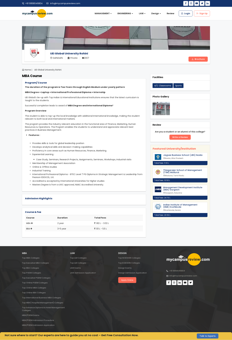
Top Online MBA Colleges (34, 287)
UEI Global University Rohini (47, 69)
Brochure (198, 59)
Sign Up (202, 13)
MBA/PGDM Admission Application (38, 325)
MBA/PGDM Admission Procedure (38, 320)
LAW (142, 13)
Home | (28, 69)
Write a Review (180, 137)
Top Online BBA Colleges (34, 292)
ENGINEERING (125, 13)
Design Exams (125, 268)
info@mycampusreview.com (65, 3)
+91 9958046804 (34, 3)
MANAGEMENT (103, 13)
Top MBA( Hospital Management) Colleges (42, 302)
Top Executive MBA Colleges (35, 263)
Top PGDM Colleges (31, 272)
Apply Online (127, 280)
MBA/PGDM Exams (30, 315)
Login (185, 13)
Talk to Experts (208, 336)
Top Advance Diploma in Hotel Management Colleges (43, 309)
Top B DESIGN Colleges (129, 263)
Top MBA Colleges (31, 257)
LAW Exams (75, 268)
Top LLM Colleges (78, 257)
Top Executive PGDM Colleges (36, 277)
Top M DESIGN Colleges (129, 257)
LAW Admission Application (83, 272)
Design (156, 13)
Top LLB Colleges (78, 263)
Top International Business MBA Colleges (41, 297)
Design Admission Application (132, 272)
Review (170, 13)
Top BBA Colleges (30, 268)
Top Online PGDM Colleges (35, 282)
